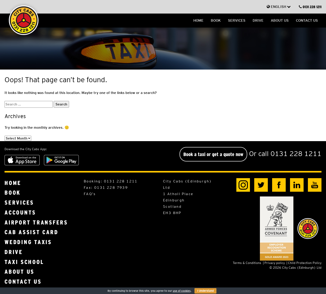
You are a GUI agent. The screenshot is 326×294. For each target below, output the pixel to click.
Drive (258, 20)
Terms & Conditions (247, 263)
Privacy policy (274, 263)
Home (198, 20)
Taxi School (24, 262)
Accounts (20, 212)
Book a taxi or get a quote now (213, 154)
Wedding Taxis (28, 242)
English (279, 7)
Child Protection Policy (304, 263)
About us (280, 20)
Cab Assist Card (31, 232)
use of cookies (182, 290)
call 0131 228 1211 (289, 153)
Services (236, 20)
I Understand (205, 290)
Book (216, 20)
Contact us (307, 20)
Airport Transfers (36, 222)
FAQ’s (90, 194)
